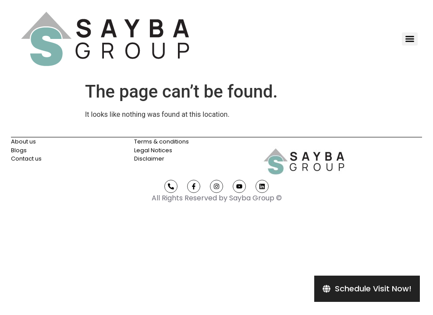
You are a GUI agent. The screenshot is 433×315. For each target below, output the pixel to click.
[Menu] (410, 39)
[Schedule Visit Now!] (367, 289)
